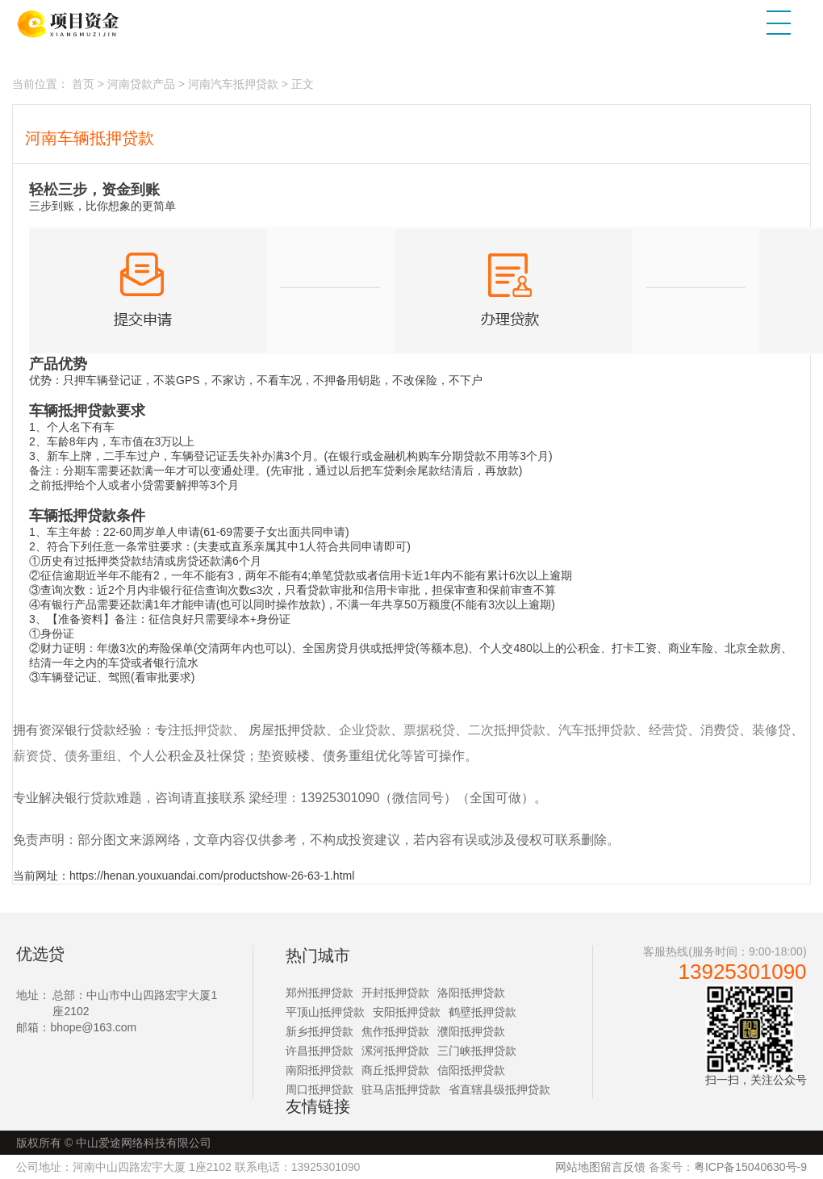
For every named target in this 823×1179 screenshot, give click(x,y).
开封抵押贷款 (395, 992)
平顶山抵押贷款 (325, 1011)
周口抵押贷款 (319, 1089)
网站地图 (577, 1166)
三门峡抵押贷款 (476, 1050)
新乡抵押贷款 (319, 1031)
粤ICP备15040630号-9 (750, 1166)
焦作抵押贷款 (395, 1031)
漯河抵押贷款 (395, 1050)
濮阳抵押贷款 (471, 1031)
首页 (83, 83)
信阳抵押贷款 (471, 1070)
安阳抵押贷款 (407, 1011)
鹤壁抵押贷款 (482, 1011)
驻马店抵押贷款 (401, 1089)
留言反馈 (622, 1166)
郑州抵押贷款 (319, 992)
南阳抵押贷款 (319, 1070)
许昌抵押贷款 (319, 1050)
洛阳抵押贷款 (471, 992)
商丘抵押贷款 (395, 1070)
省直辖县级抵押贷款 (499, 1089)
